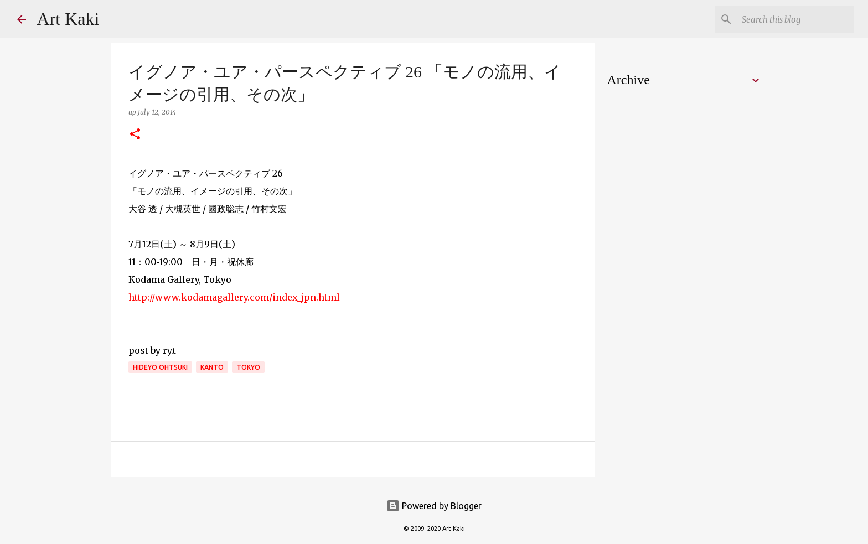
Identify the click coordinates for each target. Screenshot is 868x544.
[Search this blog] (795, 19)
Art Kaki (68, 19)
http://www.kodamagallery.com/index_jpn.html (234, 297)
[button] (135, 134)
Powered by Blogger (434, 506)
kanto (212, 367)
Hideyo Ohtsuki (160, 367)
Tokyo (248, 367)
